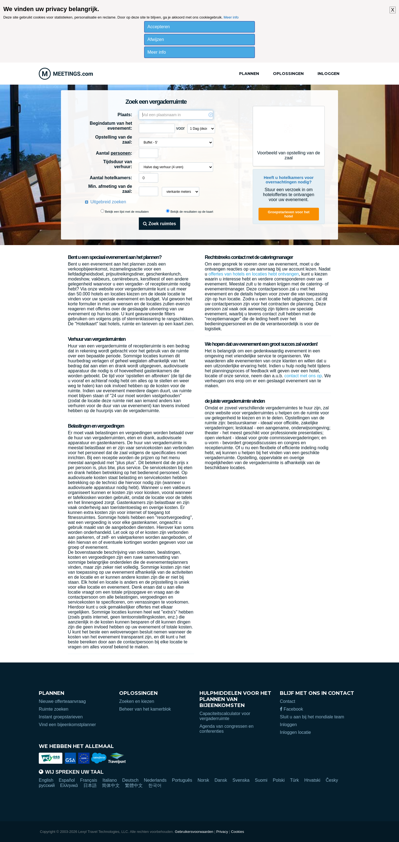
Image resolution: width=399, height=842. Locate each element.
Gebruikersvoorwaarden (194, 832)
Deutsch (130, 780)
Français (88, 780)
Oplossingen (288, 73)
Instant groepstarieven (61, 716)
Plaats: (124, 114)
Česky (332, 780)
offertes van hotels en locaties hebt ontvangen (253, 274)
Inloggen (328, 73)
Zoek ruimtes (159, 223)
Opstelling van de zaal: (113, 139)
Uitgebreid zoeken (108, 201)
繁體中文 (134, 785)
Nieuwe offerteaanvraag (62, 701)
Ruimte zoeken (53, 709)
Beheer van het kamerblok (145, 709)
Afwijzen (155, 39)
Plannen (249, 73)
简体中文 (111, 785)
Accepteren (158, 26)
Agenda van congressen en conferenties (227, 729)
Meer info (231, 17)
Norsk (203, 780)
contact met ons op (303, 375)
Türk (294, 780)
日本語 (90, 785)
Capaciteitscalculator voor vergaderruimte (225, 716)
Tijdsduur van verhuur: (117, 164)
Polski (279, 780)
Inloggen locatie (295, 732)
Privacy (222, 832)
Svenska (240, 780)
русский (47, 785)
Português (182, 780)
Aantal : (114, 153)
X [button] (392, 10)
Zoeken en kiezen (136, 701)
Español (67, 780)
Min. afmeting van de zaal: (110, 189)
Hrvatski (312, 780)
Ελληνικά (69, 785)
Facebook (291, 709)
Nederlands (155, 780)
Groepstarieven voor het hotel (289, 214)
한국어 (155, 785)
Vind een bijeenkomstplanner (67, 724)
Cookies (237, 832)
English (46, 780)
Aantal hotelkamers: (111, 177)
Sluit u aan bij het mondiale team (312, 716)
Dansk (220, 780)
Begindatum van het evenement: (111, 126)
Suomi (261, 780)
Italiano (110, 780)
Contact (287, 701)
